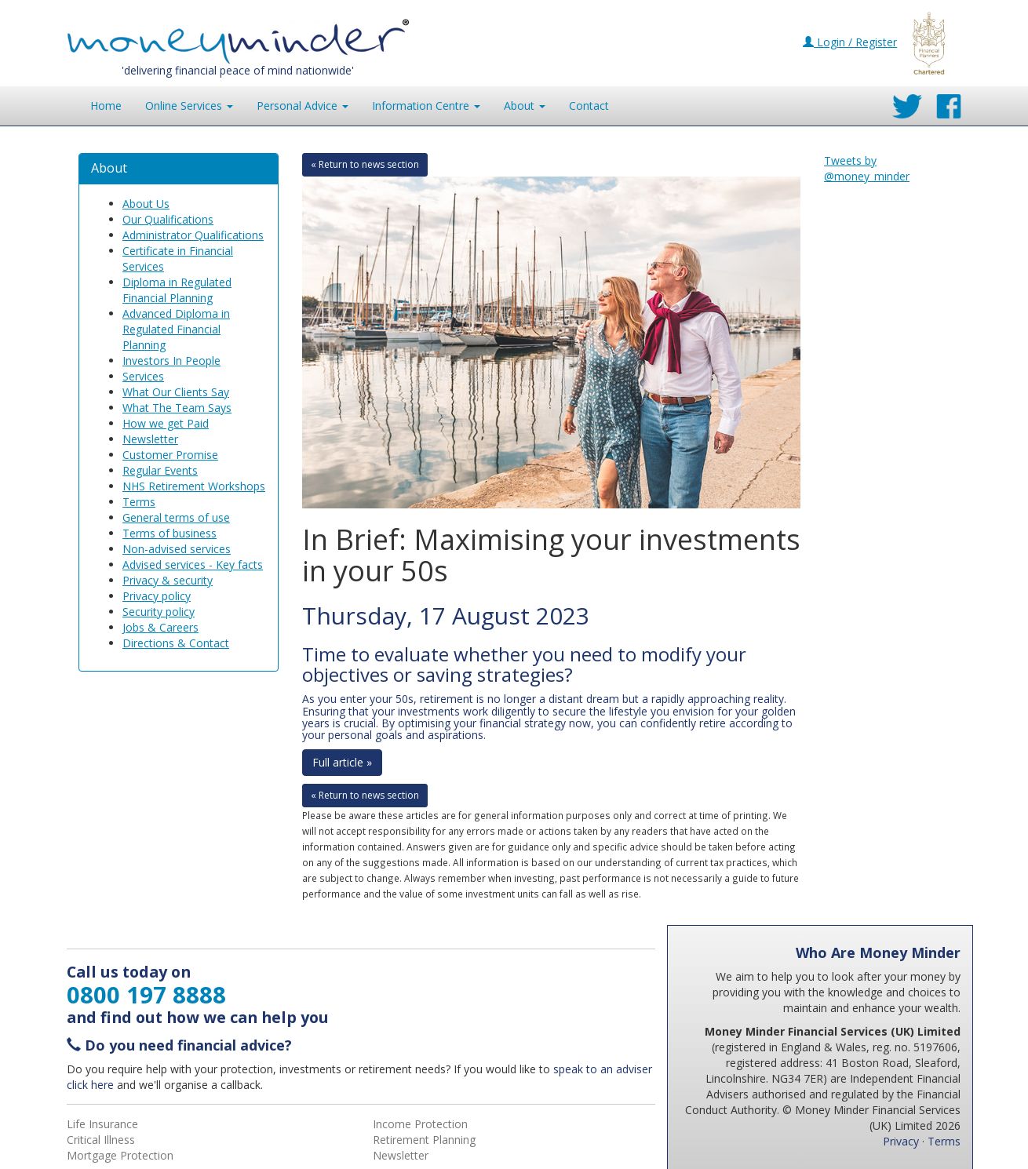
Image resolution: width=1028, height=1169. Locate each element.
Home (106, 105)
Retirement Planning (424, 1139)
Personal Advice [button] (302, 105)
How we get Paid (165, 423)
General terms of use (176, 517)
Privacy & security (167, 580)
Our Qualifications (167, 219)
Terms (138, 501)
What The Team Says (176, 407)
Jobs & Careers (160, 627)
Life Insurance (102, 1123)
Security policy (158, 611)
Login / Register (850, 42)
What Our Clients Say (175, 391)
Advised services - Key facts (192, 564)
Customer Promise (170, 454)
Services (143, 376)
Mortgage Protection (120, 1155)
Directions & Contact (175, 642)
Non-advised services (176, 548)
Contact (589, 105)
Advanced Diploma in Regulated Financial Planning (176, 329)
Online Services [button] (189, 105)
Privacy (901, 1141)
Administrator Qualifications (193, 235)
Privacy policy (156, 595)
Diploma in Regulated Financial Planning (176, 290)
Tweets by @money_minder (867, 168)
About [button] (524, 105)
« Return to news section (365, 164)
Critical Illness (101, 1139)
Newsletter (150, 439)
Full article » (342, 762)
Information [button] (426, 105)
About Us (146, 203)
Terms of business (169, 533)
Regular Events (160, 470)
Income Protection (420, 1123)
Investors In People (171, 360)
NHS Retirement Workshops (193, 486)
